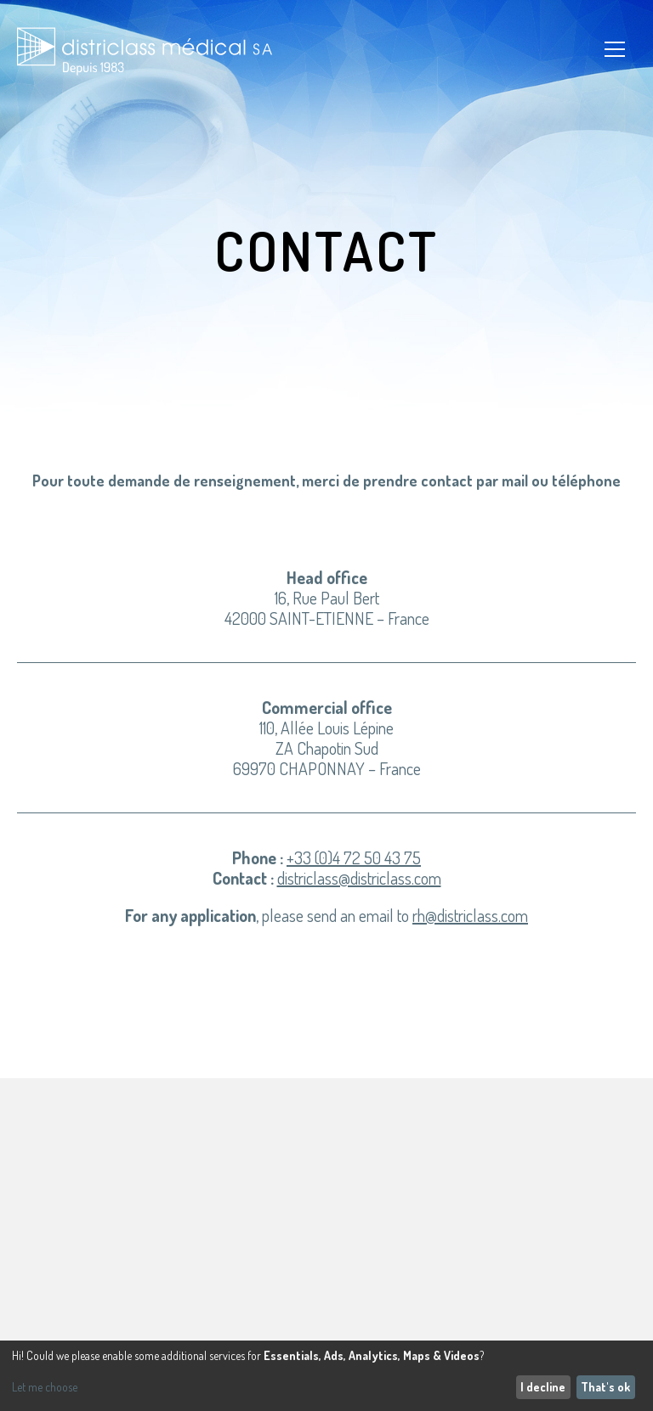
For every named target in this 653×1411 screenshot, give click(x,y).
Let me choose (44, 1387)
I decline (542, 1387)
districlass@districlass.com (359, 878)
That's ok (605, 1387)
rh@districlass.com (470, 915)
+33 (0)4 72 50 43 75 (354, 857)
